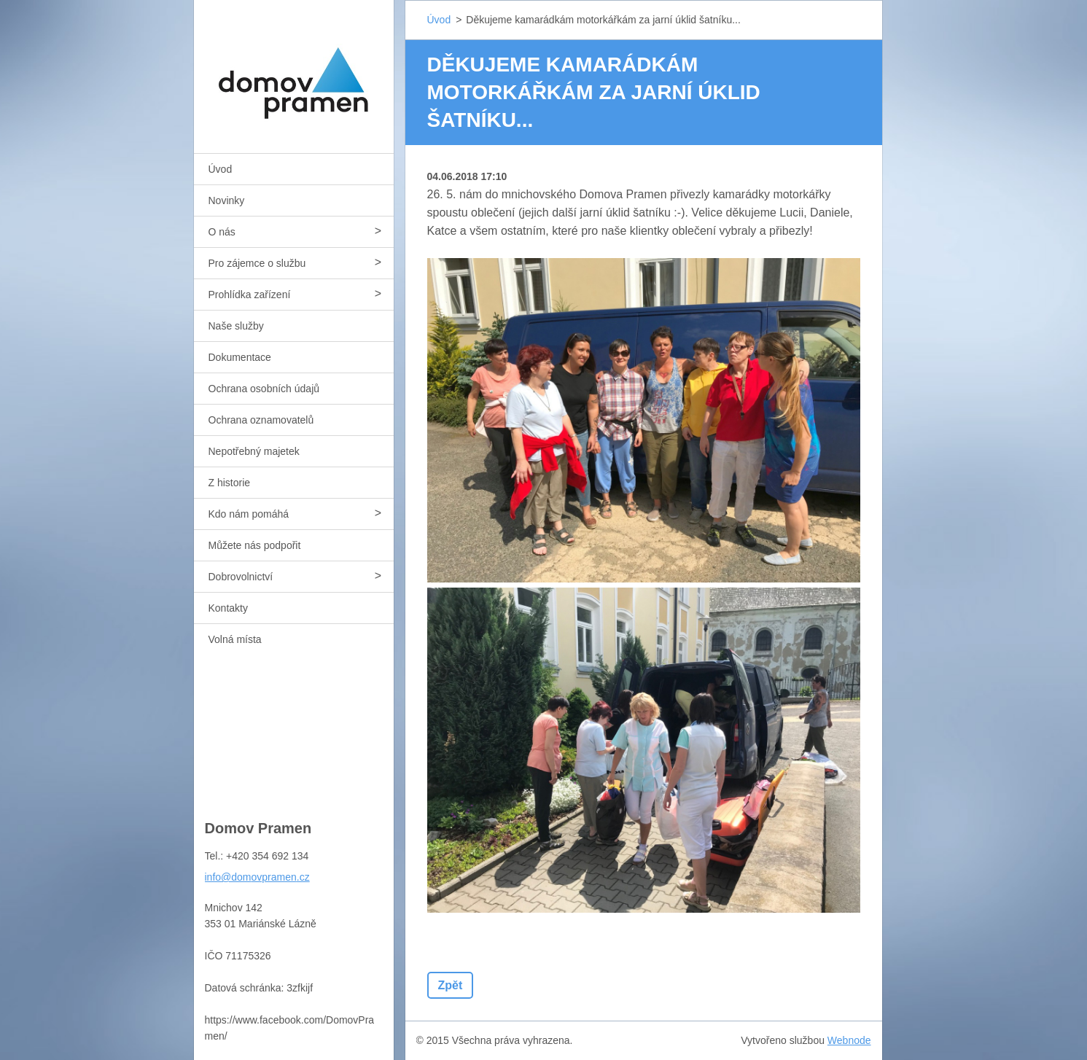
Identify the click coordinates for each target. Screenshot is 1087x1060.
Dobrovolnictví (241, 576)
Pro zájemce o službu (257, 263)
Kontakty (228, 608)
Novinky (227, 200)
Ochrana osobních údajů (264, 388)
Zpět (450, 985)
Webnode (849, 1040)
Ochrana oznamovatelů (261, 420)
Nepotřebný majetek (254, 451)
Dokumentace (240, 357)
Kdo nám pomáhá (249, 514)
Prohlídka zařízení (250, 294)
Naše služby (236, 326)
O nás (222, 232)
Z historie (230, 482)
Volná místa (235, 639)
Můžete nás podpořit (255, 545)
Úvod (221, 169)
